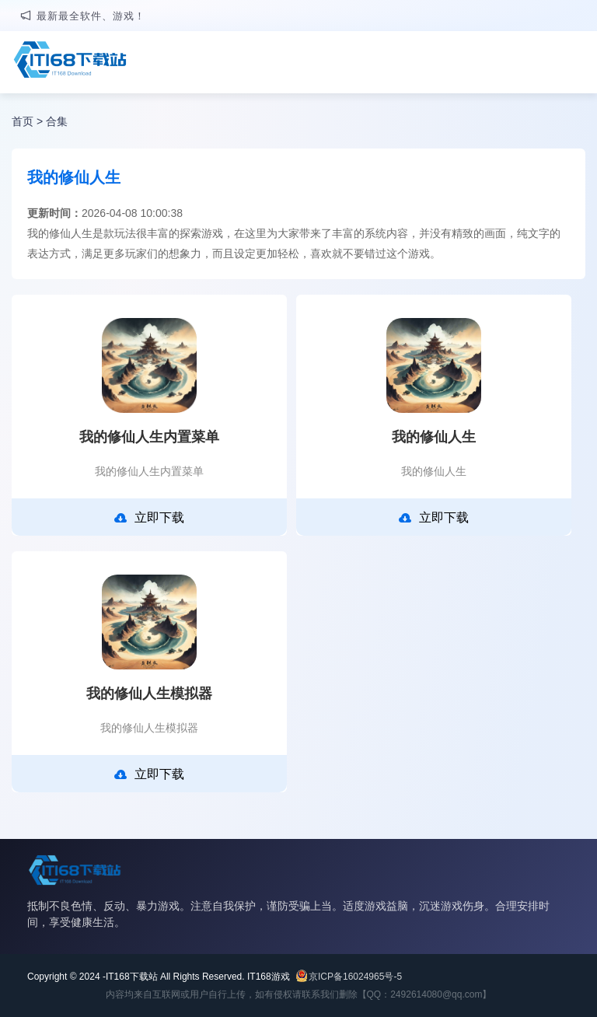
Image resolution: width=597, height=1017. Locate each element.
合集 (57, 121)
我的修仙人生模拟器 (149, 693)
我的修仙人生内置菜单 (149, 437)
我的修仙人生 (434, 437)
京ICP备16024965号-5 (355, 976)
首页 (22, 121)
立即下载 (149, 517)
